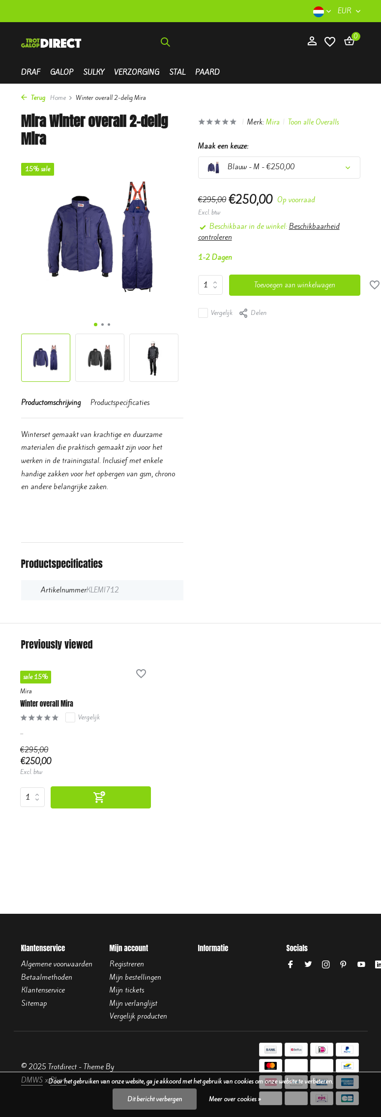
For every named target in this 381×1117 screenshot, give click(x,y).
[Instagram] (326, 965)
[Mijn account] (312, 47)
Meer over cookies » (235, 1099)
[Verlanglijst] (329, 47)
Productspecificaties (119, 402)
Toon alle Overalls (317, 122)
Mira (275, 122)
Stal (177, 72)
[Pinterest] (344, 965)
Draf (30, 72)
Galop (61, 72)
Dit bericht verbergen (154, 1099)
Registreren (127, 964)
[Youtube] (361, 965)
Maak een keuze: (223, 146)
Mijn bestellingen (135, 977)
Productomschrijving (51, 402)
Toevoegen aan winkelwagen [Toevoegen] (295, 285)
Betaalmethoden (46, 977)
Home (61, 97)
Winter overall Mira (52, 704)
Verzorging (136, 72)
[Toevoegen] (88, 797)
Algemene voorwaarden (56, 964)
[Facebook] (290, 965)
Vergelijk (215, 313)
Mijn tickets (127, 990)
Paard (207, 72)
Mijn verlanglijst (133, 1003)
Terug (33, 97)
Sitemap (34, 1003)
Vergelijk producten (138, 1016)
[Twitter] (308, 965)
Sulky (93, 72)
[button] (95, 324)
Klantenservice (43, 990)
